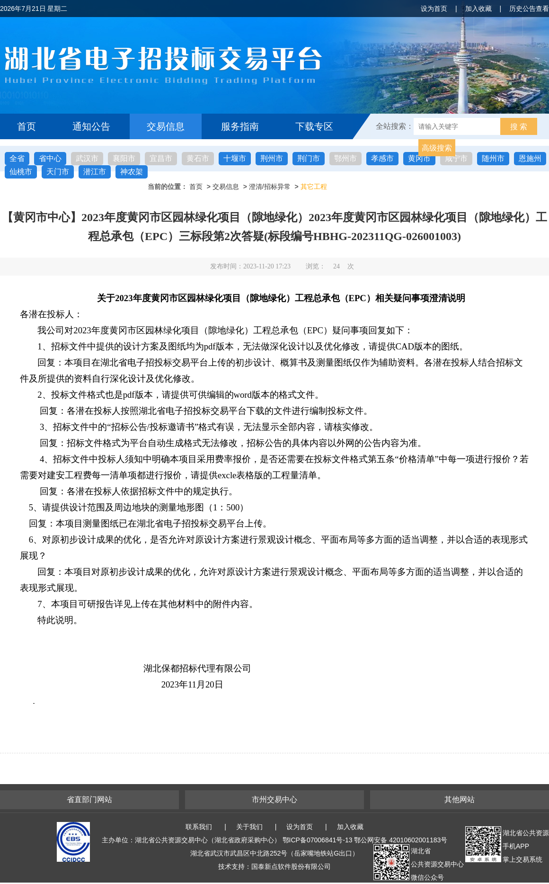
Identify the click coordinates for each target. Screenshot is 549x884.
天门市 (57, 172)
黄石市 (197, 158)
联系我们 (199, 826)
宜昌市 (161, 158)
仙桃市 (20, 172)
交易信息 (166, 126)
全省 (17, 158)
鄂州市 (345, 158)
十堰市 (234, 158)
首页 (26, 126)
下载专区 (314, 126)
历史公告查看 (529, 8)
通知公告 (91, 126)
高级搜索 (437, 148)
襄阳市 (124, 158)
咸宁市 (456, 158)
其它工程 (314, 186)
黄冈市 (419, 158)
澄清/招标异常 (270, 186)
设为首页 (434, 8)
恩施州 (530, 158)
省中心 (50, 158)
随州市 (493, 158)
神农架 (131, 172)
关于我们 (249, 826)
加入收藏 (478, 8)
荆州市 (271, 158)
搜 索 (518, 127)
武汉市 (87, 158)
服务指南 (240, 126)
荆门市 (308, 158)
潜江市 (94, 172)
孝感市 (382, 158)
